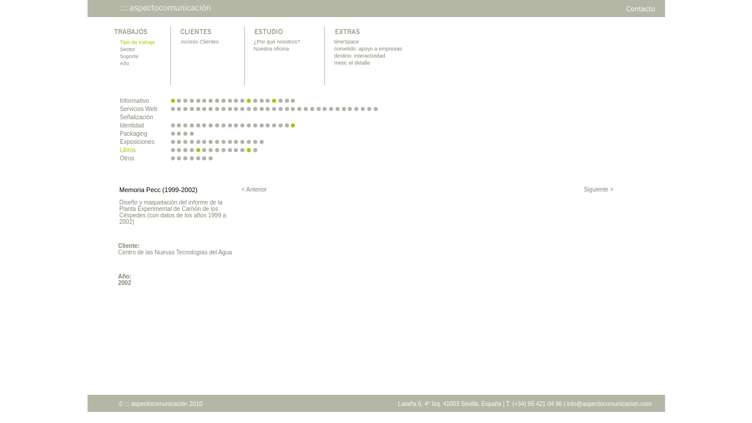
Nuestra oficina (271, 49)
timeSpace (347, 42)
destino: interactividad (359, 56)
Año (124, 63)
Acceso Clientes (200, 42)
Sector (127, 49)
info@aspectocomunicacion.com (609, 404)
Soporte (129, 56)
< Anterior (254, 189)
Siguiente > (598, 189)
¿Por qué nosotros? (277, 42)
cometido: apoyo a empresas (368, 49)
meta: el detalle (352, 63)
